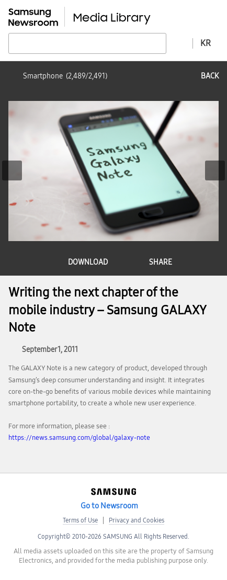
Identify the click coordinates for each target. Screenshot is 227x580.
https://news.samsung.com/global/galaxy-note (79, 438)
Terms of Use (80, 520)
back (210, 76)
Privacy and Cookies (136, 520)
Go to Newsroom (109, 505)
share (160, 262)
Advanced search (179, 43)
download (88, 262)
